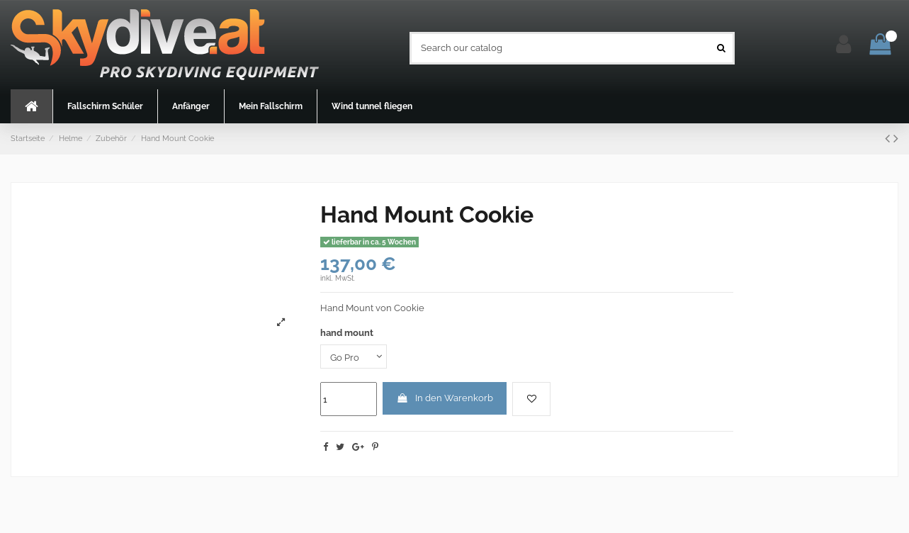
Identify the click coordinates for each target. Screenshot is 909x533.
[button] (104, 106)
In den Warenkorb (445, 398)
